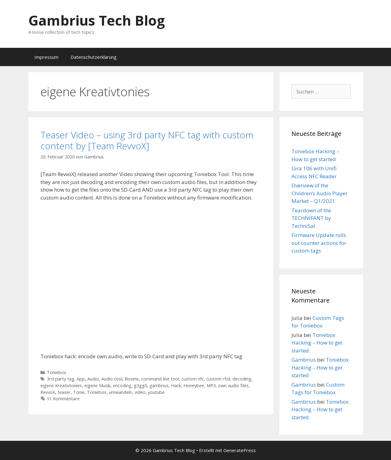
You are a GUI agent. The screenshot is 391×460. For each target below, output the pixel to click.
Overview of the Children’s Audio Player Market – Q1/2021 (319, 193)
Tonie (79, 392)
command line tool (160, 379)
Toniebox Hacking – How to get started (317, 342)
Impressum (46, 57)
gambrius (159, 385)
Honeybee (193, 385)
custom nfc (192, 379)
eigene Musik (97, 385)
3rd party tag (60, 379)
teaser (64, 392)
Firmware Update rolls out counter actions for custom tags (319, 243)
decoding (241, 379)
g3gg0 (140, 385)
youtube (156, 392)
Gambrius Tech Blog (96, 20)
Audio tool (111, 379)
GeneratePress (239, 450)
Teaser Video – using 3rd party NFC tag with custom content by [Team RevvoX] (146, 140)
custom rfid (218, 379)
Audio (93, 379)
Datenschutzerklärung (94, 57)
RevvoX (47, 392)
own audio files (233, 385)
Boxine (132, 379)
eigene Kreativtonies (61, 385)
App (81, 379)
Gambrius (304, 359)
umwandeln (120, 392)
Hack (176, 385)
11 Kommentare (63, 399)
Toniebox (56, 372)
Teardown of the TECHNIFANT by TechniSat (311, 218)
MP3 (211, 385)
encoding (122, 385)
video (139, 392)
